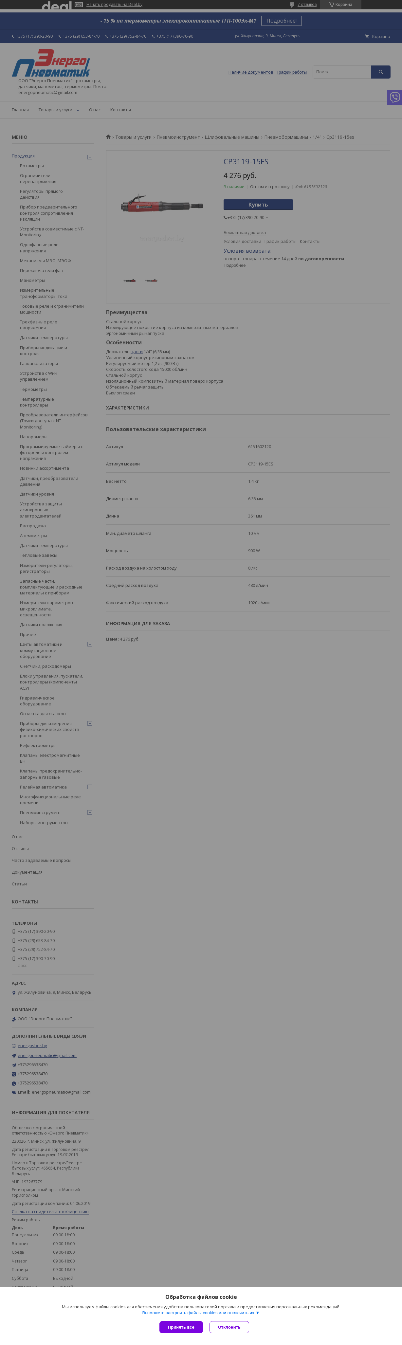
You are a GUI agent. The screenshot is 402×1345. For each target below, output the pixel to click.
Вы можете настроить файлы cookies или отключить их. (198, 1312)
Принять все (181, 1327)
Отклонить (229, 1327)
